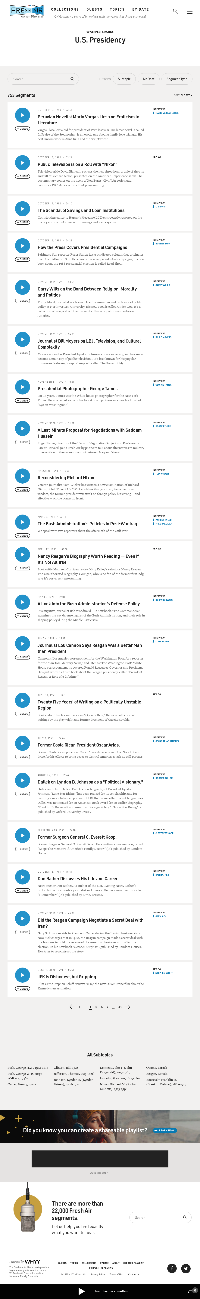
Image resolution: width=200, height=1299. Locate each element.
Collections (65, 9)
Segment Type (177, 78)
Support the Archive (101, 1267)
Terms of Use (116, 1274)
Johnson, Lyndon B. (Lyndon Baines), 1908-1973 (73, 1081)
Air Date (149, 78)
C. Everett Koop (164, 833)
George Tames (163, 384)
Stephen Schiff (164, 972)
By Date (140, 9)
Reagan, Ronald (156, 1073)
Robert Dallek (164, 778)
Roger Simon (162, 243)
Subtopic (124, 78)
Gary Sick (160, 916)
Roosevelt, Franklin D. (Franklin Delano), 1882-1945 (166, 1081)
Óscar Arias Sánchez (167, 741)
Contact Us (133, 1274)
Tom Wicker (162, 473)
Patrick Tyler (163, 519)
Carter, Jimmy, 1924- (22, 1084)
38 (120, 1007)
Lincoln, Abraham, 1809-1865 (120, 1078)
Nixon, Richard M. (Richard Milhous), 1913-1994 (119, 1086)
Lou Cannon (162, 641)
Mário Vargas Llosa (166, 112)
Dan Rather (162, 874)
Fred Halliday (163, 523)
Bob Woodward (164, 599)
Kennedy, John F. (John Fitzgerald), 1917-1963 (116, 1069)
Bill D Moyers (163, 337)
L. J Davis (160, 206)
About (116, 1262)
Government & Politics (100, 31)
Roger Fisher (163, 426)
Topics (117, 9)
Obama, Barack (156, 1067)
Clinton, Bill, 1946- (67, 1067)
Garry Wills (162, 285)
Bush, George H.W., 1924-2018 (28, 1067)
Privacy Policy (97, 1274)
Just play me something (103, 1291)
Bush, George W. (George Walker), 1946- (25, 1075)
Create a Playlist (133, 1262)
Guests (94, 9)
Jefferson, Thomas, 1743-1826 (74, 1073)
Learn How (166, 1130)
